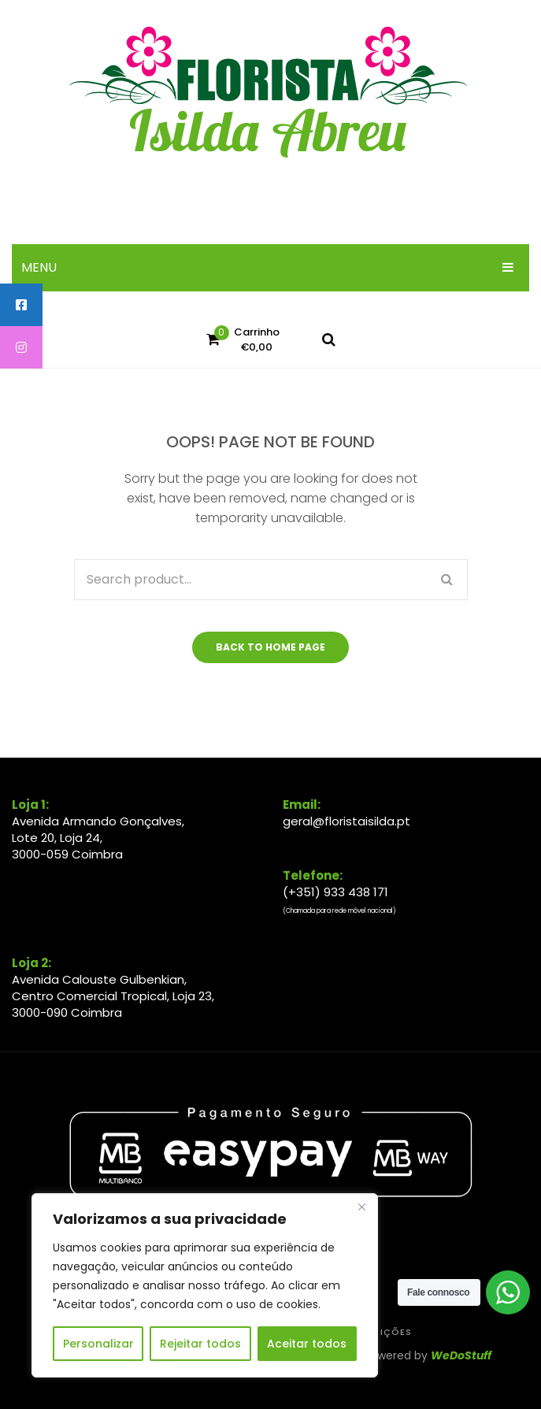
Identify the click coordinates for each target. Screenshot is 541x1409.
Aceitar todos (306, 1344)
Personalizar (98, 1344)
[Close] (361, 1206)
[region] (204, 1285)
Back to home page (270, 647)
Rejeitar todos (200, 1344)
